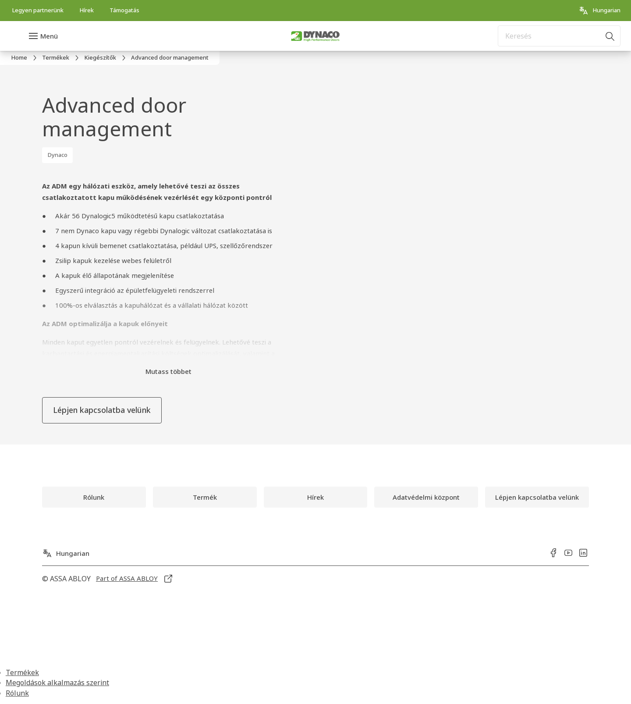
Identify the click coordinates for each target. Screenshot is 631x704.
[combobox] (559, 35)
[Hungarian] (599, 10)
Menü (49, 36)
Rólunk (17, 693)
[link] (37, 10)
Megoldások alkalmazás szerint (57, 682)
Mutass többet (168, 371)
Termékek (22, 672)
